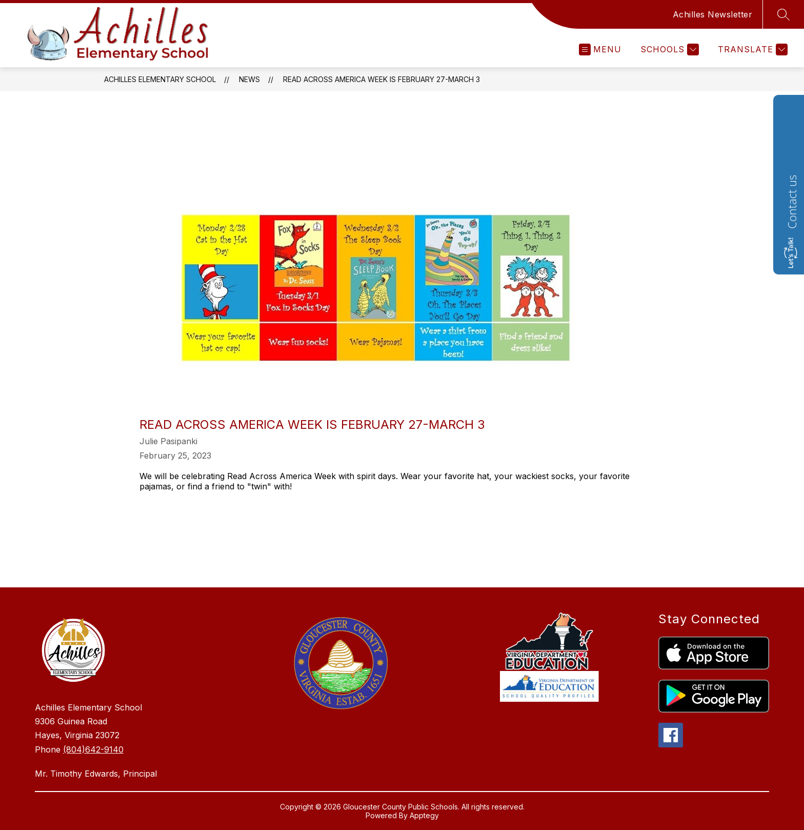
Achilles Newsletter (713, 14)
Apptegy (424, 815)
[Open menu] (600, 49)
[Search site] (783, 14)
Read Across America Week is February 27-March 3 (381, 79)
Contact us (791, 202)
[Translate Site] (751, 49)
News (249, 79)
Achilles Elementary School (160, 79)
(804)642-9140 (93, 749)
